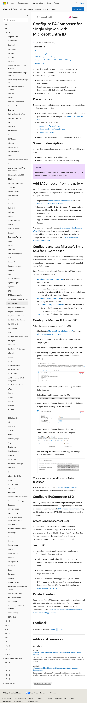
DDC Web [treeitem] (11, 93)
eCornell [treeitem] (11, 353)
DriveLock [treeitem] (11, 262)
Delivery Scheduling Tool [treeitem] (16, 114)
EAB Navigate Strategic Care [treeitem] (18, 299)
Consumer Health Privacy (64, 698)
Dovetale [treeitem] (11, 233)
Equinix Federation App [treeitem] (16, 501)
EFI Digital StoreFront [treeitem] (15, 385)
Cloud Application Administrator (52, 129)
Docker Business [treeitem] (13, 191)
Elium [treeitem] (10, 422)
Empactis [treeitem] (11, 443)
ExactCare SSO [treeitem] (13, 553)
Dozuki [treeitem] (10, 241)
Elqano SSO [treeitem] (12, 492)
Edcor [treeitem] (10, 361)
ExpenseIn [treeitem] (11, 574)
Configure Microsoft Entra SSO (50, 279)
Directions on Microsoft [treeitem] (16, 164)
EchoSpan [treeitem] (11, 345)
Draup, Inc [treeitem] (11, 249)
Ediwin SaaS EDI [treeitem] (13, 369)
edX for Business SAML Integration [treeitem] (16, 379)
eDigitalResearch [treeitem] (14, 365)
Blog (29, 698)
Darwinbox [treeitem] (12, 245)
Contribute (39, 698)
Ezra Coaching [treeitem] (13, 613)
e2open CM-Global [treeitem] (14, 476)
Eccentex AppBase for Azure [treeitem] (18, 336)
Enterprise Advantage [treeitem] (15, 463)
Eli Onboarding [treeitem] (13, 418)
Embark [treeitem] (10, 434)
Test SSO (40, 314)
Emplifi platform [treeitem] (13, 451)
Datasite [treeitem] (11, 61)
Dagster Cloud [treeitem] (13, 37)
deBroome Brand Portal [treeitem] (16, 102)
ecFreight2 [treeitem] (12, 341)
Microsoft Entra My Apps (47, 588)
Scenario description (42, 54)
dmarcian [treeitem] (11, 187)
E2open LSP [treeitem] (12, 480)
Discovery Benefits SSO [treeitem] (16, 175)
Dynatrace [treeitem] (11, 287)
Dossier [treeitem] (10, 225)
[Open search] (76, 3)
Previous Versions (20, 698)
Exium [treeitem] (10, 570)
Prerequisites (39, 51)
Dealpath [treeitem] (11, 97)
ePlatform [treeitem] (11, 488)
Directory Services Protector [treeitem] (18, 160)
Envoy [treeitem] (10, 472)
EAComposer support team (68, 509)
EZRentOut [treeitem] (12, 617)
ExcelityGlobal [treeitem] (13, 562)
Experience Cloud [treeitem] (14, 582)
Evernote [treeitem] (11, 541)
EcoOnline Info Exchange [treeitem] (16, 349)
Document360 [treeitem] (13, 195)
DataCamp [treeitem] (12, 49)
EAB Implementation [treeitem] (15, 295)
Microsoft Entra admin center (59, 200)
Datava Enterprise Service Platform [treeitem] (17, 67)
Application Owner (47, 132)
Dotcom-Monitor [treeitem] (14, 229)
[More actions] (83, 17)
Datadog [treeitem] (11, 53)
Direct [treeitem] (10, 155)
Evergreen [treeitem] (11, 537)
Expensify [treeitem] (11, 578)
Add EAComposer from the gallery (46, 57)
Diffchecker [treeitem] (12, 139)
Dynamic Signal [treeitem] (13, 283)
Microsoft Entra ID (45, 17)
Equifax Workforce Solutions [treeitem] (18, 497)
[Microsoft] (4, 3)
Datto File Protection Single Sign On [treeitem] (17, 74)
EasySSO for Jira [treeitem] (13, 324)
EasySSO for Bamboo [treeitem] (15, 311)
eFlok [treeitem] (10, 389)
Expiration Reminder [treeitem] (15, 593)
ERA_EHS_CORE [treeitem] (13, 509)
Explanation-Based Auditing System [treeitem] (17, 587)
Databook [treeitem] (11, 45)
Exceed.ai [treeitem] (11, 557)
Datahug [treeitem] (11, 57)
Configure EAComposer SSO (49, 298)
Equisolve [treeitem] (11, 505)
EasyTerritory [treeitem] (12, 328)
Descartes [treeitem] (11, 126)
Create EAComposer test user (52, 304)
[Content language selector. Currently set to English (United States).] (12, 693)
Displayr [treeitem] (11, 179)
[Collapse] (27, 15)
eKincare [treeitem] (11, 405)
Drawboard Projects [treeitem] (15, 253)
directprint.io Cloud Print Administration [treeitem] (16, 169)
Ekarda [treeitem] (10, 401)
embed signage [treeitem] (13, 439)
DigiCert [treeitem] (11, 143)
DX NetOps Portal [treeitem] (14, 278)
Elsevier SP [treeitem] (12, 426)
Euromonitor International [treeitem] (17, 528)
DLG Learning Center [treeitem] (15, 183)
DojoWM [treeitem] (11, 212)
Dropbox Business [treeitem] (14, 266)
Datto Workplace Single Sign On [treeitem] (18, 80)
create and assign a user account (68, 487)
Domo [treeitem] (10, 216)
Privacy (48, 698)
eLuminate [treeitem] (11, 430)
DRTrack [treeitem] (11, 270)
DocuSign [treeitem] (11, 204)
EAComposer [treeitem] (12, 303)
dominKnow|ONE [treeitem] (14, 220)
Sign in (82, 3)
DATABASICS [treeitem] (12, 41)
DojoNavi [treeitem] (11, 208)
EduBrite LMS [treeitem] (13, 374)
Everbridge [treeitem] (12, 532)
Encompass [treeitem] (12, 459)
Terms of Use (6, 701)
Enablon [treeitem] (11, 455)
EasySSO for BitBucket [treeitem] (16, 316)
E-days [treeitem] (10, 357)
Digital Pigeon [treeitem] (13, 147)
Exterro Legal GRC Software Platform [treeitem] (17, 607)
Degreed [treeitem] (11, 110)
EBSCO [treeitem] (10, 332)
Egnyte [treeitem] (10, 393)
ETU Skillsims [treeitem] (12, 524)
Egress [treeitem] (10, 397)
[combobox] (15, 20)
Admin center (78, 9)
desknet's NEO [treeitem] (13, 131)
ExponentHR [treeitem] (12, 602)
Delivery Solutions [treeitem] (14, 118)
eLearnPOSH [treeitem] (12, 410)
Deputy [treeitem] (10, 122)
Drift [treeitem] (9, 258)
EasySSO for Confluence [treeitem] (16, 320)
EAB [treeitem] (9, 291)
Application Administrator (50, 126)
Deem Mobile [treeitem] (12, 106)
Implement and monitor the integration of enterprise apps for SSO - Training (57, 653)
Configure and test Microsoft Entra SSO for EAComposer (54, 60)
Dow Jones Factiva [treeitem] (14, 237)
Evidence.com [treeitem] (13, 545)
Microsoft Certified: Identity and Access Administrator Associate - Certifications (56, 669)
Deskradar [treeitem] (11, 135)
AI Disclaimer (6, 698)
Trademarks (17, 701)
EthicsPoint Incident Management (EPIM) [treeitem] (15, 518)
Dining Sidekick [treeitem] (13, 151)
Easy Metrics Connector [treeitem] (16, 307)
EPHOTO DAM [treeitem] (13, 484)
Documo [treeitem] (11, 200)
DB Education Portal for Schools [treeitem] (16, 87)
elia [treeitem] (9, 414)
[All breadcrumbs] (35, 17)
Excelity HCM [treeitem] (12, 566)
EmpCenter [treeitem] (12, 447)
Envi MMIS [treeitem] (12, 468)
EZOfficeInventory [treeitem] (14, 597)
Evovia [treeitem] (10, 549)
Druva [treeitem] (10, 274)
